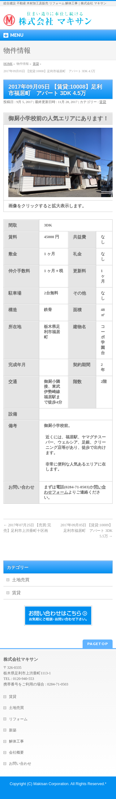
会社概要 (16, 752)
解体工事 (16, 741)
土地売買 (20, 580)
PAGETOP (97, 643)
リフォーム (18, 719)
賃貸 (102, 102)
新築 (12, 730)
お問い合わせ (20, 763)
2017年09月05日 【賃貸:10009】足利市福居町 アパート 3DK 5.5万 (86, 530)
